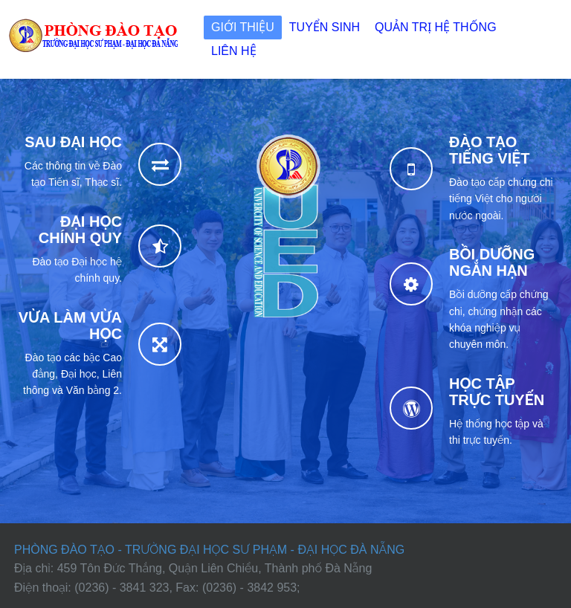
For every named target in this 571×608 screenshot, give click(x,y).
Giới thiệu (242, 27)
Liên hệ (234, 51)
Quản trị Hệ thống (436, 27)
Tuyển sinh (324, 27)
